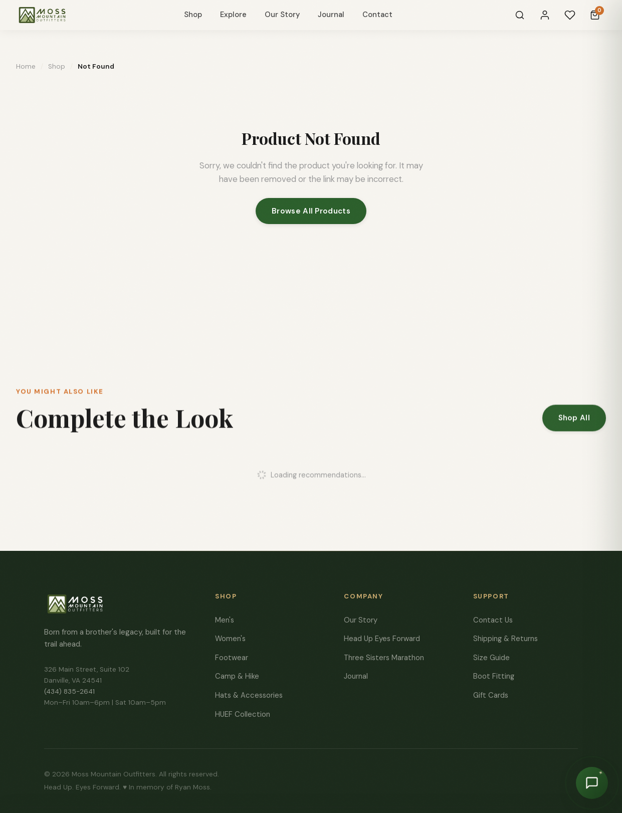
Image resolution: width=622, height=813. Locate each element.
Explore (233, 15)
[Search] (520, 15)
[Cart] (595, 15)
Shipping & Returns (505, 639)
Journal (331, 15)
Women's (230, 639)
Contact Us (493, 620)
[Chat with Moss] (592, 783)
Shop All (574, 421)
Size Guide (491, 658)
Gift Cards (490, 695)
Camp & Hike (237, 676)
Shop (193, 15)
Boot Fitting (493, 676)
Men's (224, 620)
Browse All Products (311, 211)
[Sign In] (545, 15)
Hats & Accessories (249, 695)
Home (26, 66)
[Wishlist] (570, 15)
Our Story (282, 15)
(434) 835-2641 (69, 691)
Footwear (231, 658)
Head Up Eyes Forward (382, 639)
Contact (377, 15)
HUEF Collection (242, 714)
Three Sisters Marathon (384, 658)
